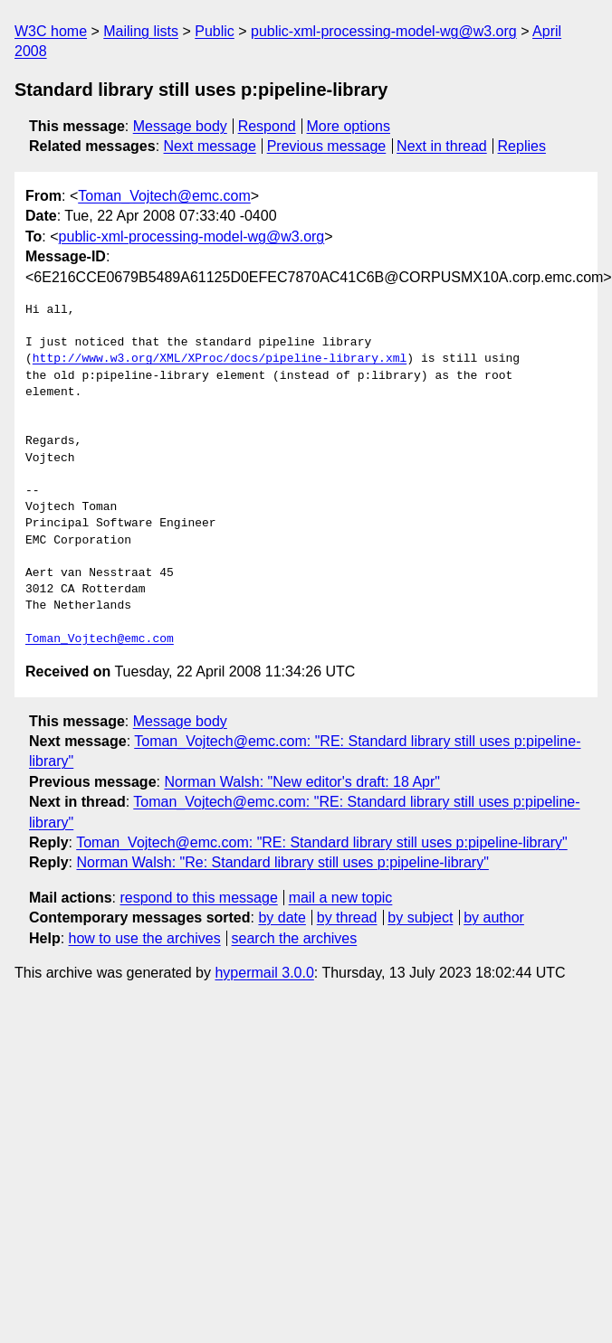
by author (494, 917)
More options (349, 126)
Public (214, 31)
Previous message (327, 146)
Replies (522, 146)
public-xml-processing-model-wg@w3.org (384, 31)
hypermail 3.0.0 (264, 972)
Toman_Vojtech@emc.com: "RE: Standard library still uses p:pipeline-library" (322, 842)
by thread (347, 917)
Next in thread (442, 146)
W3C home (50, 31)
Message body (180, 126)
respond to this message (198, 897)
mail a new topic (341, 897)
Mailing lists (140, 31)
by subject (420, 917)
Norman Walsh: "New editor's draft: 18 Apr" (302, 782)
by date (281, 917)
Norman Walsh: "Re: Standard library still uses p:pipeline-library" (282, 862)
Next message (210, 146)
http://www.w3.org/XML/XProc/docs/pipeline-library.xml (219, 359)
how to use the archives (145, 938)
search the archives (295, 938)
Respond (267, 126)
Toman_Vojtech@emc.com (164, 195)
